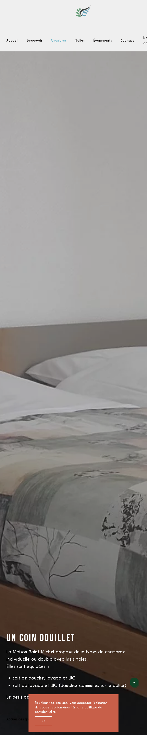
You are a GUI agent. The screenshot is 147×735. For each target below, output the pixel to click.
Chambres (59, 40)
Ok (43, 721)
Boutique (128, 40)
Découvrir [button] (34, 40)
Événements (102, 40)
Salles (80, 40)
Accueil (12, 40)
